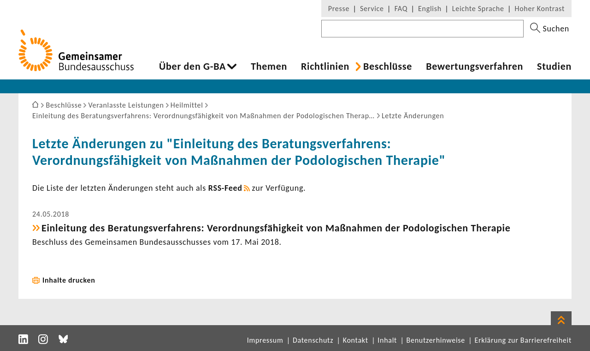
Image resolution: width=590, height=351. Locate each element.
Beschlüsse (387, 67)
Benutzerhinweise (436, 340)
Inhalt (387, 340)
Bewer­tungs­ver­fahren (474, 67)
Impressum (265, 340)
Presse (338, 8)
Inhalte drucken (68, 280)
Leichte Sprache (478, 8)
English (430, 8)
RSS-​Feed (225, 188)
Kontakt (355, 340)
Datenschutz (313, 340)
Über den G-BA (192, 67)
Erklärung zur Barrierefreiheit (523, 340)
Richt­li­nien (325, 67)
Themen (269, 67)
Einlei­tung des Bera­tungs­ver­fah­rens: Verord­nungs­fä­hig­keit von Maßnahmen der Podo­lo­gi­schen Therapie (276, 228)
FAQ (401, 8)
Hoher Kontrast (540, 8)
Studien (554, 67)
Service (372, 8)
